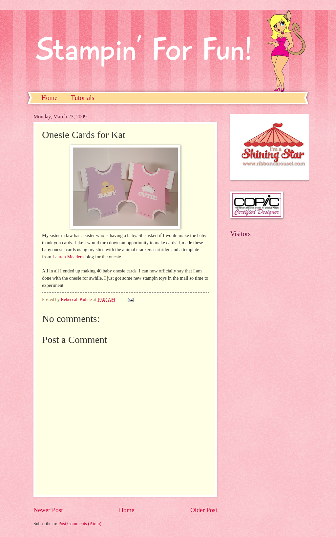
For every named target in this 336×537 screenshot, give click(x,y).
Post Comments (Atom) (79, 523)
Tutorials (82, 97)
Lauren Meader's (68, 256)
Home (49, 97)
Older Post (203, 510)
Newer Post (48, 510)
